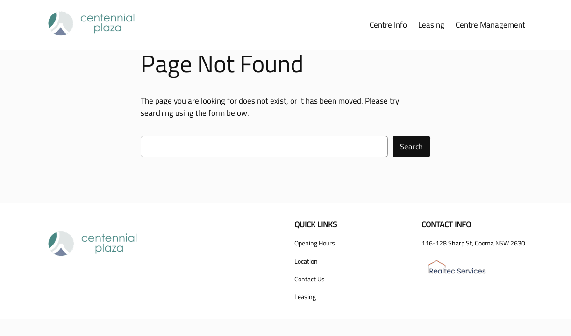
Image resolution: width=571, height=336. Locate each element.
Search (411, 146)
